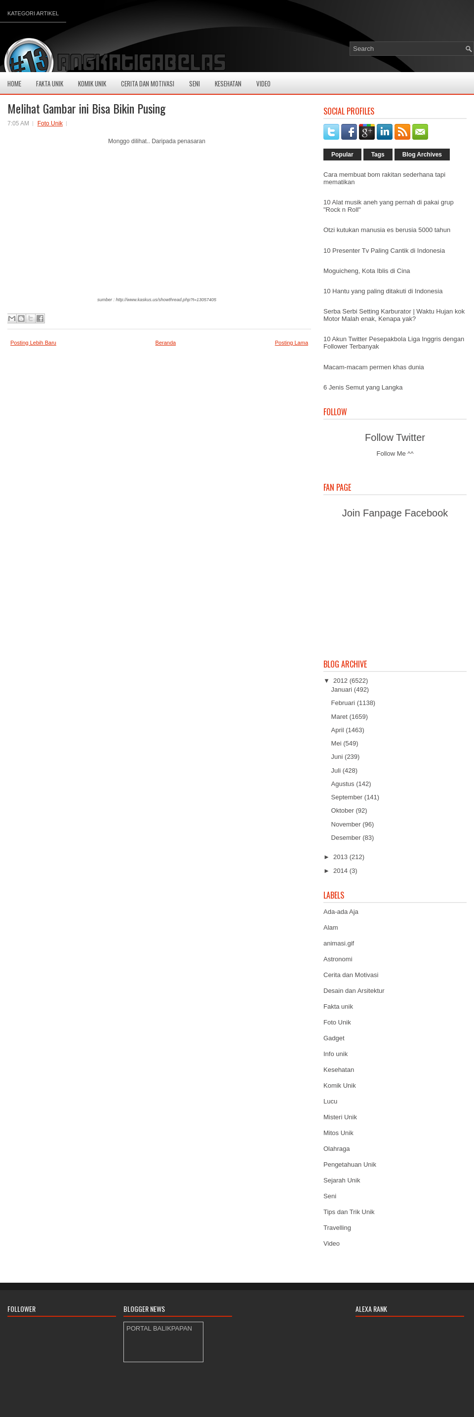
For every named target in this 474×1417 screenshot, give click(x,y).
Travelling (337, 1227)
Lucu (330, 1101)
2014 (341, 870)
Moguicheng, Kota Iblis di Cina (366, 271)
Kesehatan (228, 83)
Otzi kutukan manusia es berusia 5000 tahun (386, 230)
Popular (342, 154)
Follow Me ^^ (394, 453)
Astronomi (338, 959)
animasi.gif (338, 943)
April (338, 730)
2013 (341, 857)
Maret (340, 716)
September (347, 797)
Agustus (343, 783)
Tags (378, 154)
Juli (337, 770)
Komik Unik (92, 83)
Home (14, 83)
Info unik (335, 1054)
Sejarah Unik (341, 1180)
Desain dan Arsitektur (354, 990)
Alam (330, 927)
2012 (341, 680)
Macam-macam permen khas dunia (373, 367)
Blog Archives (422, 154)
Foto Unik (50, 123)
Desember (347, 837)
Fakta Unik (49, 83)
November (347, 824)
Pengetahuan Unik (349, 1164)
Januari (342, 689)
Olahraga (336, 1148)
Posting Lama (291, 343)
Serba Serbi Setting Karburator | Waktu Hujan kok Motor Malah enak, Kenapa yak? (394, 315)
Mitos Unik (338, 1133)
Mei (337, 743)
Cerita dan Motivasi (350, 975)
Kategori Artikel (33, 13)
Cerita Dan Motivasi (147, 83)
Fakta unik (338, 1006)
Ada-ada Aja (340, 911)
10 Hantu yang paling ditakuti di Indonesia (382, 291)
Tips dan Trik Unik (349, 1212)
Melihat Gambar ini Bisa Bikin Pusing (86, 108)
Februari (344, 703)
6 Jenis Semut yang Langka (362, 387)
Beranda (166, 343)
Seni (194, 83)
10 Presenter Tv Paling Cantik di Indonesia (384, 250)
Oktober (343, 810)
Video (263, 83)
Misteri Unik (340, 1117)
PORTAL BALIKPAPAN (159, 1328)
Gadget (334, 1038)
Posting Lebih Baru (33, 343)
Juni (338, 756)
